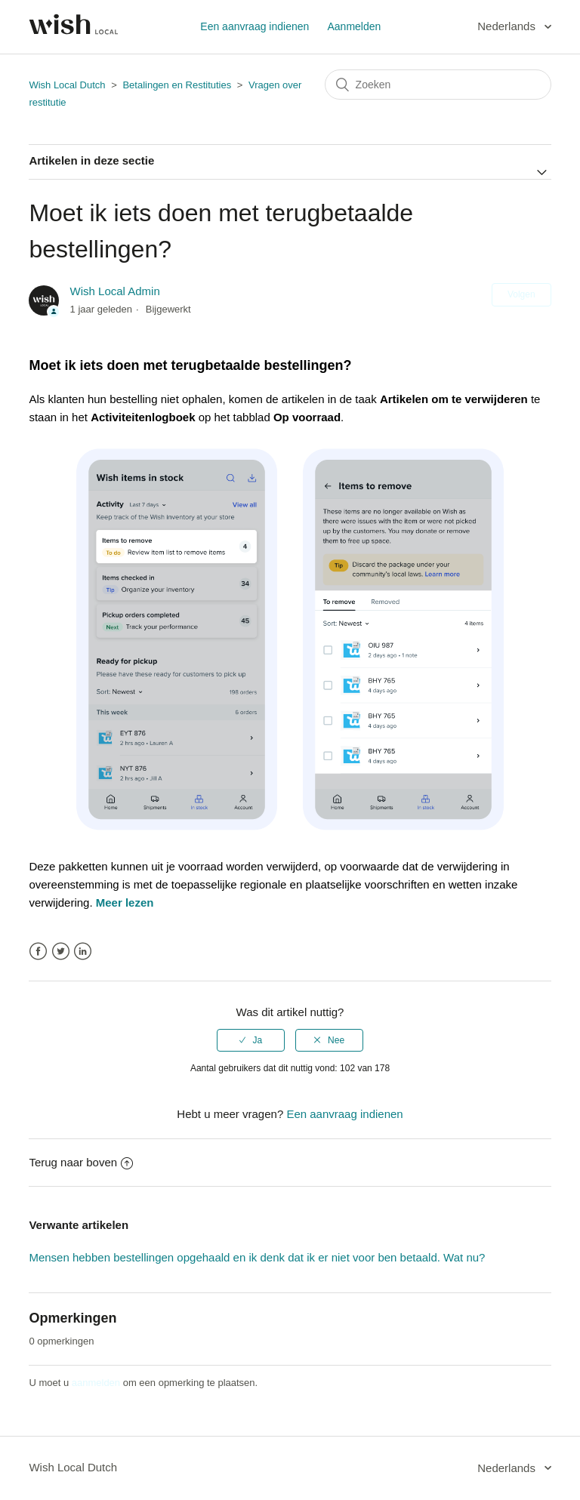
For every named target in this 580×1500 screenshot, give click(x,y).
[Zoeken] (438, 84)
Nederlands (507, 26)
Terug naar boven (81, 1162)
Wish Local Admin (115, 291)
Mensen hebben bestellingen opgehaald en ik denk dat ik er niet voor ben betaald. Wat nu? (257, 1257)
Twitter (60, 951)
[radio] (251, 1040)
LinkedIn (82, 951)
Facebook (38, 951)
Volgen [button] (521, 294)
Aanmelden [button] (354, 26)
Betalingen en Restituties (177, 85)
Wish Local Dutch (67, 85)
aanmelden (96, 1382)
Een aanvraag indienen (254, 26)
